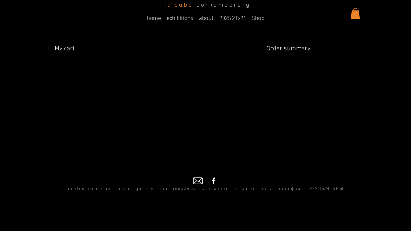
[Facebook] (213, 180)
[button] (355, 13)
